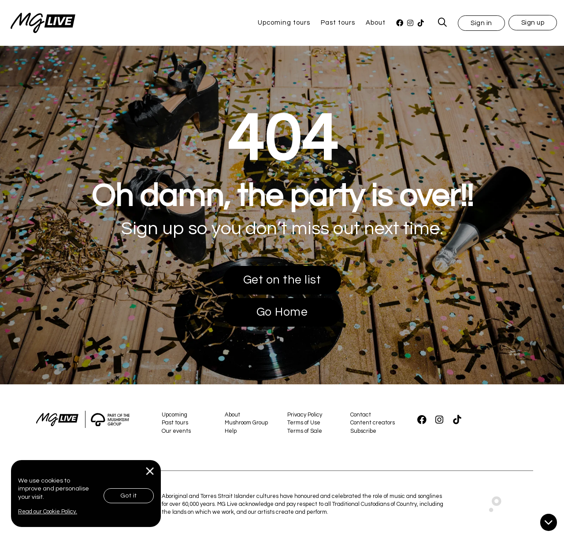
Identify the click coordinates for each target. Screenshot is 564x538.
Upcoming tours (284, 22)
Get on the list (282, 280)
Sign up (533, 22)
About (376, 22)
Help (231, 431)
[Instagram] (410, 23)
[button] (481, 23)
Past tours (338, 22)
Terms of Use (303, 423)
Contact (360, 415)
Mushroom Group (246, 423)
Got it (128, 496)
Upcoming (174, 415)
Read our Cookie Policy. (47, 512)
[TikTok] (421, 23)
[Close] (150, 471)
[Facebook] (399, 23)
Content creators (372, 423)
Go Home (282, 312)
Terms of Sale (304, 431)
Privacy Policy (304, 415)
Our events (176, 431)
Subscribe (363, 431)
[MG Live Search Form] (443, 22)
